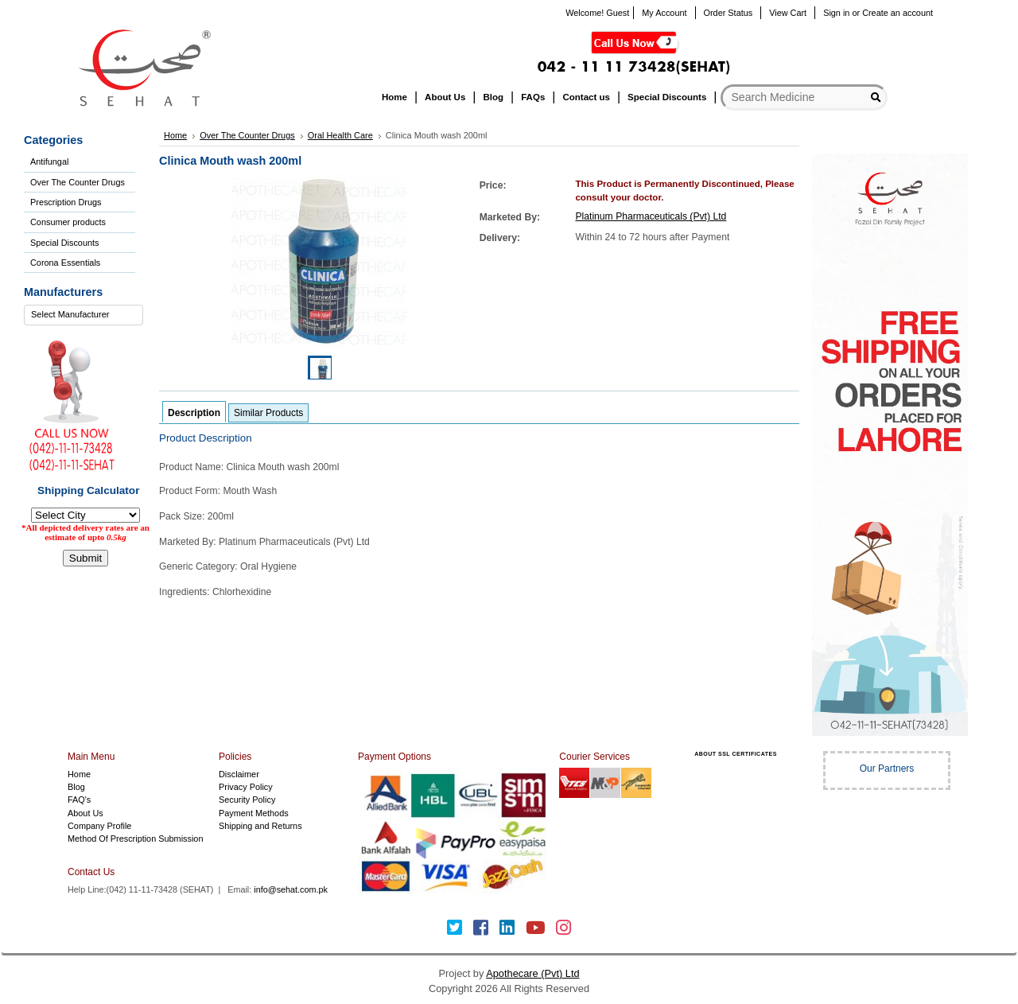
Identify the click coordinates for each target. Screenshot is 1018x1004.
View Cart (787, 13)
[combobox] (83, 315)
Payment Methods (254, 813)
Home (79, 774)
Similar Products (268, 412)
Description (194, 412)
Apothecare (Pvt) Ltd (532, 973)
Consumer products (68, 222)
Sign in (836, 13)
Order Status (728, 13)
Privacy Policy (246, 787)
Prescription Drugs (65, 202)
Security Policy (247, 799)
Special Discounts (64, 242)
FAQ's (79, 799)
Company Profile (99, 826)
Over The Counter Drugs (77, 182)
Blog (76, 787)
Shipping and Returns (260, 826)
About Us (85, 813)
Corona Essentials (65, 262)
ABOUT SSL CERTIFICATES (735, 754)
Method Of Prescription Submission (135, 838)
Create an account (897, 13)
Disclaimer (239, 774)
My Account (664, 13)
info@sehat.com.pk (291, 889)
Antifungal (49, 161)
